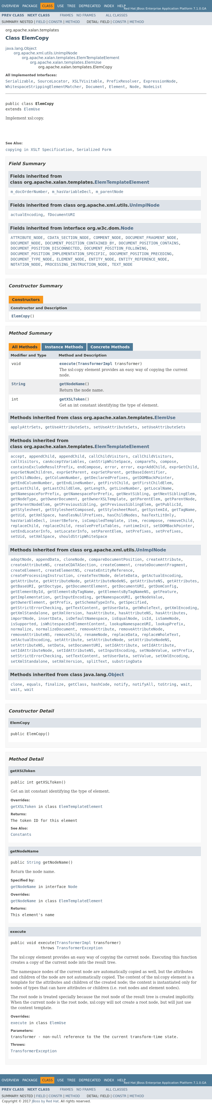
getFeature (164, 591)
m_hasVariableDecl (71, 191)
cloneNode (74, 559)
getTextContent (82, 608)
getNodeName (72, 384)
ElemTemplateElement (122, 182)
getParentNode (180, 499)
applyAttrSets (26, 427)
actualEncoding (27, 214)
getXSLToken (72, 399)
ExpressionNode (160, 81)
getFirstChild (113, 483)
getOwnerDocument (59, 499)
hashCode (100, 684)
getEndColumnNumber (31, 483)
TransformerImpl (95, 363)
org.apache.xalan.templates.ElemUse (65, 62)
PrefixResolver (123, 81)
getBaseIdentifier (145, 472)
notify (121, 684)
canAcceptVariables (63, 461)
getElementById (27, 591)
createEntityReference (108, 570)
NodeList (153, 86)
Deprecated (90, 6)
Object (116, 674)
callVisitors (24, 461)
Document (95, 86)
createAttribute (163, 559)
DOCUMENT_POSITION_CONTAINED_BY (79, 243)
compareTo (145, 461)
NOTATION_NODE (26, 264)
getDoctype (49, 586)
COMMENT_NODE (107, 237)
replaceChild (24, 526)
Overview (10, 6)
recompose (152, 520)
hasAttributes (171, 613)
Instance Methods (64, 347)
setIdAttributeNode (31, 650)
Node (134, 86)
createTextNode (93, 575)
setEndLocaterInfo (30, 531)
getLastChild (24, 488)
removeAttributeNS (30, 634)
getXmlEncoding (181, 608)
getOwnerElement (28, 602)
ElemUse (32, 109)
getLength (94, 488)
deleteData (125, 575)
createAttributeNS (30, 565)
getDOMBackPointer (152, 477)
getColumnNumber (62, 477)
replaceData (124, 634)
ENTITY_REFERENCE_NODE (143, 259)
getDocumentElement (86, 586)
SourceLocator (53, 81)
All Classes (116, 15)
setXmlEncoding (172, 656)
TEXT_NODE (122, 264)
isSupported (23, 624)
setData (55, 645)
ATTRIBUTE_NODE (27, 237)
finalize (54, 684)
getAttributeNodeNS (105, 581)
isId (146, 618)
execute (67, 363)
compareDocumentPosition (115, 559)
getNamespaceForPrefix (35, 494)
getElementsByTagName (70, 591)
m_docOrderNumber (29, 191)
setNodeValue (153, 650)
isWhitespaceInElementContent (73, 624)
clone (16, 684)
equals (34, 684)
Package (29, 6)
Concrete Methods (110, 347)
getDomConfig (162, 586)
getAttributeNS (146, 581)
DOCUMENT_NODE (26, 243)
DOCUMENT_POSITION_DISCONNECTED (45, 248)
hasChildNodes (122, 515)
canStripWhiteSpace (109, 461)
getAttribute (24, 581)
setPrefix (182, 650)
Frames (66, 15)
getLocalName (158, 488)
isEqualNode (124, 618)
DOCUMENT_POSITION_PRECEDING (140, 254)
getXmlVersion (67, 613)
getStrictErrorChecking (36, 608)
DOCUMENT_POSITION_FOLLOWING (115, 248)
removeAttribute (97, 629)
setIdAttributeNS (75, 650)
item (132, 520)
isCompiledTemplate (102, 520)
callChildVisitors (108, 456)
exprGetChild (183, 467)
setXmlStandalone (29, 661)
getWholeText (146, 608)
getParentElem (145, 499)
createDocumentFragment (160, 565)
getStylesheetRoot (117, 509)
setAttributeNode (104, 640)
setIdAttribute (121, 645)
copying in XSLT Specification (38, 149)
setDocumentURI (84, 645)
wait (185, 684)
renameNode (95, 634)
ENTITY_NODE (101, 259)
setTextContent (82, 656)
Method (72, 22)
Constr (55, 22)
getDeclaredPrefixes (106, 477)
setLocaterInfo (70, 531)
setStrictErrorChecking (36, 656)
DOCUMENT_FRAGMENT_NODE (151, 237)
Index (109, 6)
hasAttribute (100, 613)
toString (167, 684)
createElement (26, 570)
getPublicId (168, 504)
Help (121, 6)
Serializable (19, 81)
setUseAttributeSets (115, 427)
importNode (22, 618)
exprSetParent (106, 472)
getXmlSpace (41, 515)
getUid (18, 515)
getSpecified (132, 602)
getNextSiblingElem (174, 494)
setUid (18, 536)
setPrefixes (138, 531)
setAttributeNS (27, 645)
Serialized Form (94, 149)
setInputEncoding (116, 650)
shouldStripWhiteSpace (83, 536)
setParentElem (106, 531)
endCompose (88, 467)
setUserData (115, 656)
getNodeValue (148, 597)
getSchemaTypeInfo (94, 602)
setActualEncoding (30, 640)
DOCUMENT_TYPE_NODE (31, 259)
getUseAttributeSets (67, 427)
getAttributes (182, 581)
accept (18, 456)
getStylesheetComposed (69, 509)
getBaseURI (22, 586)
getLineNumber (124, 488)
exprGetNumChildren (31, 472)
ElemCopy (20, 316)
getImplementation (30, 597)
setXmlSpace (41, 536)
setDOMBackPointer (172, 526)
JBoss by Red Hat (45, 1101)
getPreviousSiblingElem (125, 504)
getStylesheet (26, 509)
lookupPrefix (169, 624)
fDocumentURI (61, 214)
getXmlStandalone (29, 613)
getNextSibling (133, 494)
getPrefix (60, 602)
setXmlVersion (67, 661)
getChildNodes (26, 477)
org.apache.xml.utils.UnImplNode (45, 53)
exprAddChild (151, 467)
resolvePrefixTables (97, 526)
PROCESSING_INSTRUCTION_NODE (76, 264)
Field (40, 22)
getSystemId (154, 509)
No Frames (86, 15)
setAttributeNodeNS (148, 640)
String (18, 384)
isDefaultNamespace (86, 618)
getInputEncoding (72, 597)
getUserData (115, 608)
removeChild (179, 520)
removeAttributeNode (140, 629)
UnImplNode (144, 205)
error (111, 467)
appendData (47, 559)
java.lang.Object (21, 48)
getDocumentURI (128, 586)
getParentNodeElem (30, 504)
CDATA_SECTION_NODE (68, 237)
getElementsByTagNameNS (123, 591)
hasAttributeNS (135, 613)
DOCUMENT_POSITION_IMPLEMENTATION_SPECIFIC (58, 254)
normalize (21, 629)
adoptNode (21, 559)
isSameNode (167, 618)
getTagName (183, 509)
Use (60, 6)
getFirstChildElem (152, 483)
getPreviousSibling (75, 504)
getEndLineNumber (75, 483)
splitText (96, 661)
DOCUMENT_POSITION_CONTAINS (148, 243)
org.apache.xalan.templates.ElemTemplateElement (71, 58)
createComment (115, 565)
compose (168, 461)
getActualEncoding (161, 575)
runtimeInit (136, 526)
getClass (77, 684)
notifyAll (143, 684)
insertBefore (63, 520)
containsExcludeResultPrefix (42, 467)
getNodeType (23, 499)
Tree (71, 6)
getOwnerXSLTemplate (104, 499)
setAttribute (68, 640)
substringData (127, 661)
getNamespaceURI (113, 597)
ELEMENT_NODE (70, 259)
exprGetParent (72, 472)
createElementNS (62, 570)
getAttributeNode (61, 581)
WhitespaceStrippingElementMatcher (43, 86)
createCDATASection (75, 565)
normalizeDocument (55, 629)
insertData (49, 618)
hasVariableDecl (28, 520)
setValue (142, 656)
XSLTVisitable (87, 81)
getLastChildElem (61, 488)
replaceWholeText (160, 634)
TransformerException (80, 948)
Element (117, 86)
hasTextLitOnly (158, 515)
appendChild (41, 456)
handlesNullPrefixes (81, 515)
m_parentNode (109, 191)
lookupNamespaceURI (130, 624)
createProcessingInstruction (42, 575)
